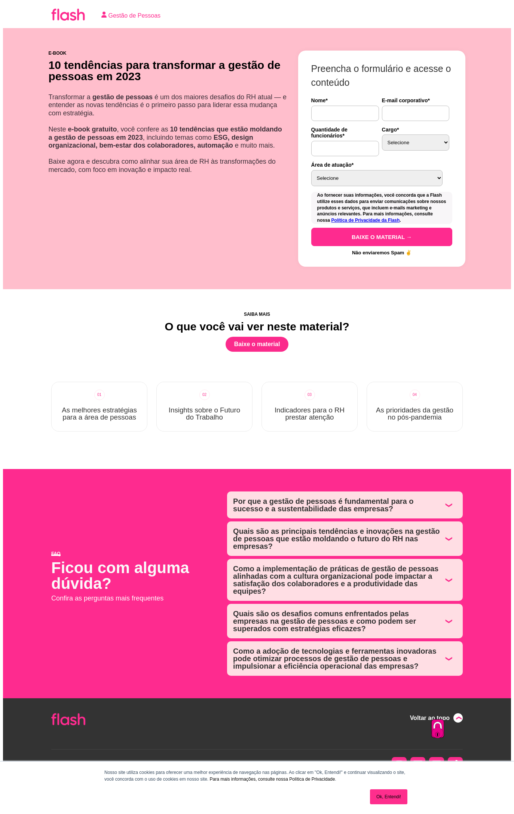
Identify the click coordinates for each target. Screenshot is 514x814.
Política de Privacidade (312, 779)
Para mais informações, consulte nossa (248, 779)
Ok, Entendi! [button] (388, 796)
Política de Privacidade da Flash (365, 220)
